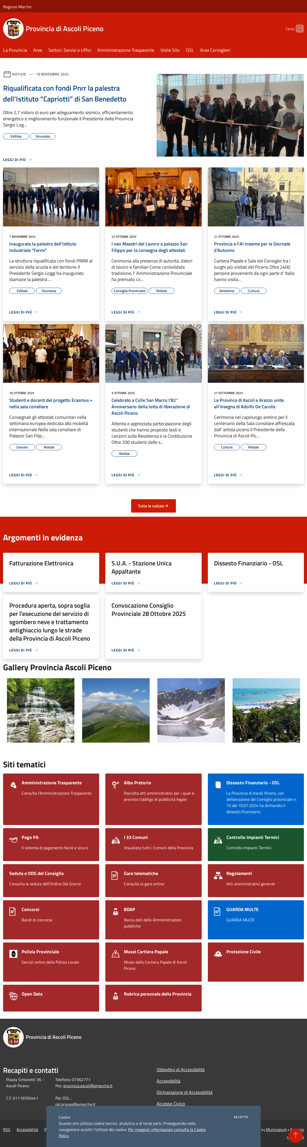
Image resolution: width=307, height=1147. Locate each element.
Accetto (241, 1117)
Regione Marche (17, 7)
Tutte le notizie (153, 506)
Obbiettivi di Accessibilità (180, 1069)
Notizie (19, 74)
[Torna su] (295, 1135)
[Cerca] (298, 28)
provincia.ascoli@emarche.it (88, 1086)
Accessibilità (168, 1080)
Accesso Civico (171, 1103)
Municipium (276, 1129)
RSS (6, 1129)
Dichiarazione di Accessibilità (184, 1092)
